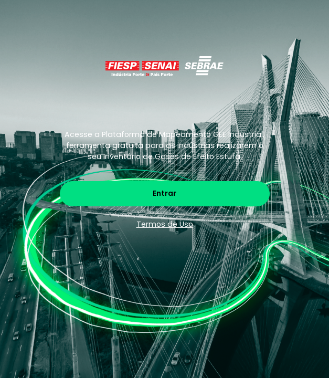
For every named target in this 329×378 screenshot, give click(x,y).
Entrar (164, 193)
